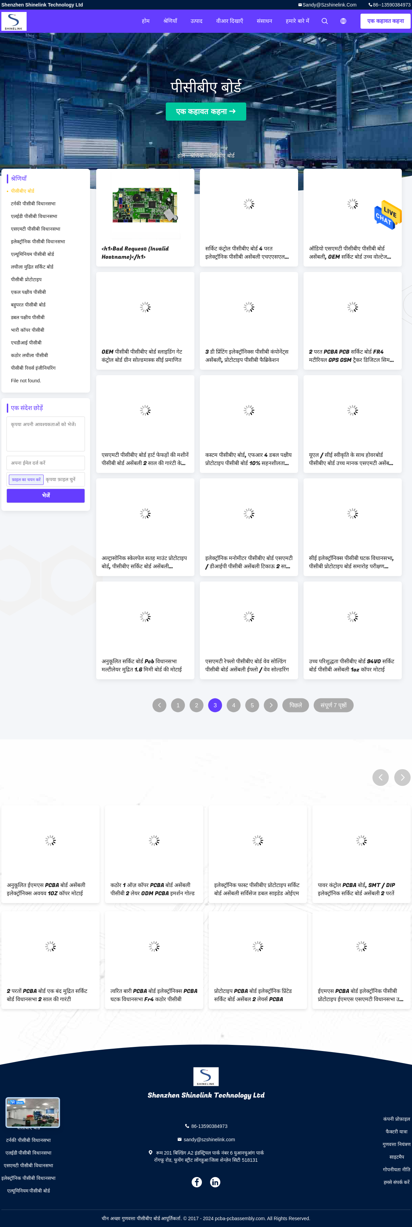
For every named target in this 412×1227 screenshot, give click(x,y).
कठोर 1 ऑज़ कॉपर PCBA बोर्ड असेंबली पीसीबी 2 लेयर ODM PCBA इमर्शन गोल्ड (153, 889)
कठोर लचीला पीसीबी (29, 355)
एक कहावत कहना (385, 21)
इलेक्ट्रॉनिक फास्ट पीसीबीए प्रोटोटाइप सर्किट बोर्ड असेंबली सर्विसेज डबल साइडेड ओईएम (256, 889)
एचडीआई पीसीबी (26, 342)
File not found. (26, 380)
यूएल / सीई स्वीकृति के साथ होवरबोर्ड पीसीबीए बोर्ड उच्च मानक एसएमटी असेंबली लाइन (351, 459)
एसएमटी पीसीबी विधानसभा (35, 229)
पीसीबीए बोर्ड (22, 191)
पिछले (296, 705)
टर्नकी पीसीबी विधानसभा (33, 203)
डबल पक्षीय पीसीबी (28, 317)
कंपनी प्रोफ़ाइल (396, 1119)
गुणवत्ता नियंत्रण (397, 1144)
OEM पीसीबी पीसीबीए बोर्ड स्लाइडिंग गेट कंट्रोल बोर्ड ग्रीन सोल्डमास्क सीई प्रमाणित (142, 356)
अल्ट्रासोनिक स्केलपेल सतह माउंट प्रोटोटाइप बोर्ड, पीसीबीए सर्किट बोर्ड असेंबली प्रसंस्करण (144, 562)
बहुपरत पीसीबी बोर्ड (28, 305)
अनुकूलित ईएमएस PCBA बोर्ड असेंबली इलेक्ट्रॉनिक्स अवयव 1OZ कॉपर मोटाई (46, 889)
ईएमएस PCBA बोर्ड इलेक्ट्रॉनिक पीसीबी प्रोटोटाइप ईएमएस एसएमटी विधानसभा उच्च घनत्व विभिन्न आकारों (361, 995)
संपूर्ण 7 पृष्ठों (334, 705)
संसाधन (264, 21)
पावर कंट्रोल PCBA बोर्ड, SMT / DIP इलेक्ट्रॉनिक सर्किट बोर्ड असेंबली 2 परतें (356, 889)
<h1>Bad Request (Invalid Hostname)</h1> (135, 253)
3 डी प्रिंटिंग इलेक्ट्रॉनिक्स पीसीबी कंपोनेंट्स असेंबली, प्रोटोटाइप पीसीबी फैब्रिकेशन (247, 356)
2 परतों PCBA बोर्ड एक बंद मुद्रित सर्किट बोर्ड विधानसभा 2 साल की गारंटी (47, 995)
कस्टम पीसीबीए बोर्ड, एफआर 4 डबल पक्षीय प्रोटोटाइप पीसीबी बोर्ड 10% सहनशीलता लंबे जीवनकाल (248, 459)
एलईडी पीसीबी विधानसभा (34, 216)
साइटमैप (396, 1157)
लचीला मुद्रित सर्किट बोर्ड (32, 267)
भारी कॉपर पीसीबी (27, 330)
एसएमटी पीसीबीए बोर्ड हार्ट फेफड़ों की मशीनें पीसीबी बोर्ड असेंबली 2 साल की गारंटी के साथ (145, 459)
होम (146, 21)
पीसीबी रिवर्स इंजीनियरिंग (33, 368)
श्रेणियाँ (170, 21)
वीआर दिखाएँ (229, 21)
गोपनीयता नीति (396, 1169)
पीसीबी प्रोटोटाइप (26, 279)
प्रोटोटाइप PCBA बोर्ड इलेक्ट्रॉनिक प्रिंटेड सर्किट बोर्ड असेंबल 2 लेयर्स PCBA (253, 995)
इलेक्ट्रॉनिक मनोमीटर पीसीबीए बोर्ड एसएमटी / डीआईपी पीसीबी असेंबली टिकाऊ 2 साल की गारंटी (249, 562)
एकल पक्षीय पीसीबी (28, 292)
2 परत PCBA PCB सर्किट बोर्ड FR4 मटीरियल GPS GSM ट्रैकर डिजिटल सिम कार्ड (349, 356)
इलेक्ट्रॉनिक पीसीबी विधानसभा (38, 241)
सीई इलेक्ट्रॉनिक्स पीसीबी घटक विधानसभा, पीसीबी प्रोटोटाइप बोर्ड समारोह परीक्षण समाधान (351, 562)
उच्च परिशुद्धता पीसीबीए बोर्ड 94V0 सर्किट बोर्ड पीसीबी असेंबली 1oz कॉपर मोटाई (351, 665)
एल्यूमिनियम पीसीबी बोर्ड (32, 254)
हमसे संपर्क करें (397, 1182)
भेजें (46, 496)
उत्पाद (197, 21)
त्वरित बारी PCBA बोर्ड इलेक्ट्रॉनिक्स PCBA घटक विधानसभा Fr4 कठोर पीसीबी (154, 995)
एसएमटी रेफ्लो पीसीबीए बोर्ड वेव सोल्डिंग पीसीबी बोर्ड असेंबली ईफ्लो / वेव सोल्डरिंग (247, 665)
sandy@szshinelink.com (329, 5)
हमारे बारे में (297, 21)
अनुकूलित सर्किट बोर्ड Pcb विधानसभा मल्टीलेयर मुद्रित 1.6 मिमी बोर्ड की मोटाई (142, 665)
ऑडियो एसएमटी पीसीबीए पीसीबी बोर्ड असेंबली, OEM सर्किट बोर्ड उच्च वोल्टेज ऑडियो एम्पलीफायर (348, 253)
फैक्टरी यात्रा (397, 1131)
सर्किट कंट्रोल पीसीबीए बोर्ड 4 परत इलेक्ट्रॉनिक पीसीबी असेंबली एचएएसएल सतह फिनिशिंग (245, 253)
